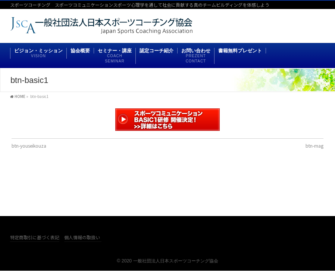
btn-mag (314, 145)
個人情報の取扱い (82, 237)
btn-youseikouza (29, 145)
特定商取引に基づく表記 (34, 237)
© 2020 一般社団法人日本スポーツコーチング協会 (167, 261)
